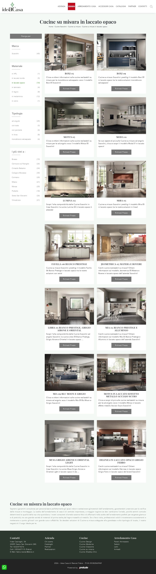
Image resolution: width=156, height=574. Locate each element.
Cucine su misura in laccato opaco (94, 27)
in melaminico (25, 96)
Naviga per (26, 36)
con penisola (25, 130)
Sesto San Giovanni (25, 195)
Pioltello (25, 191)
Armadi (117, 549)
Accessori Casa (106, 6)
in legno (25, 92)
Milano (25, 182)
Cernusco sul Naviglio (25, 163)
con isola (25, 125)
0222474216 (19, 547)
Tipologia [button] (17, 113)
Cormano (25, 177)
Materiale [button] (17, 66)
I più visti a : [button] (19, 151)
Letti (116, 547)
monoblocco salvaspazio (25, 139)
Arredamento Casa (87, 6)
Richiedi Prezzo (69, 88)
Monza (25, 186)
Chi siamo (49, 542)
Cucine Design (85, 542)
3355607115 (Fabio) (23, 549)
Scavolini (25, 53)
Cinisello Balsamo (25, 168)
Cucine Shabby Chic (88, 552)
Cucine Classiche (86, 547)
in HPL (25, 73)
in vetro (25, 101)
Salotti (117, 544)
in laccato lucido (25, 78)
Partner (132, 6)
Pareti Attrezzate (121, 542)
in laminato (25, 87)
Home (51, 27)
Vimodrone (25, 200)
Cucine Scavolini (61, 27)
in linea (25, 134)
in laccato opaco (25, 83)
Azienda (61, 6)
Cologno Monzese (25, 173)
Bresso (25, 159)
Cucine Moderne (86, 544)
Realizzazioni (50, 549)
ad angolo (25, 121)
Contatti (142, 6)
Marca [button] (15, 46)
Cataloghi (121, 6)
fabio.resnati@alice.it (25, 552)
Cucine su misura (74, 27)
